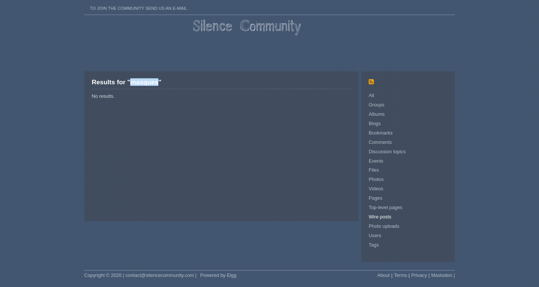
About (383, 275)
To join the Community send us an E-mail (138, 8)
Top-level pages (385, 207)
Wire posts (380, 217)
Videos (376, 188)
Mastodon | (443, 275)
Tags (374, 245)
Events (376, 161)
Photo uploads (384, 226)
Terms (400, 275)
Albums (377, 114)
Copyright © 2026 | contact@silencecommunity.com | (140, 275)
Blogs (375, 123)
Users (375, 235)
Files (374, 170)
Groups (376, 105)
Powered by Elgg (218, 275)
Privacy (419, 275)
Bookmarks (381, 133)
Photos (376, 179)
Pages (375, 198)
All (371, 95)
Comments (380, 142)
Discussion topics (387, 151)
